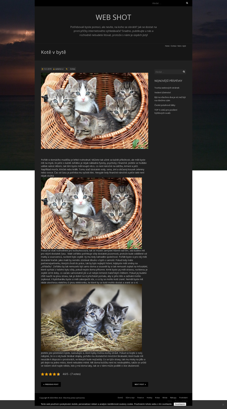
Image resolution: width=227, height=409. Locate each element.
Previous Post (50, 384)
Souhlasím (180, 404)
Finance (140, 397)
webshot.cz (59, 69)
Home (167, 46)
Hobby (149, 397)
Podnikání (183, 397)
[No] (223, 404)
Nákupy (173, 397)
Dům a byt (130, 397)
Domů (120, 397)
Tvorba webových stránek (166, 87)
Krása (157, 397)
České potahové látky (164, 105)
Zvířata (173, 46)
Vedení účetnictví (162, 92)
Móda (165, 397)
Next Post (140, 384)
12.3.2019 (48, 69)
